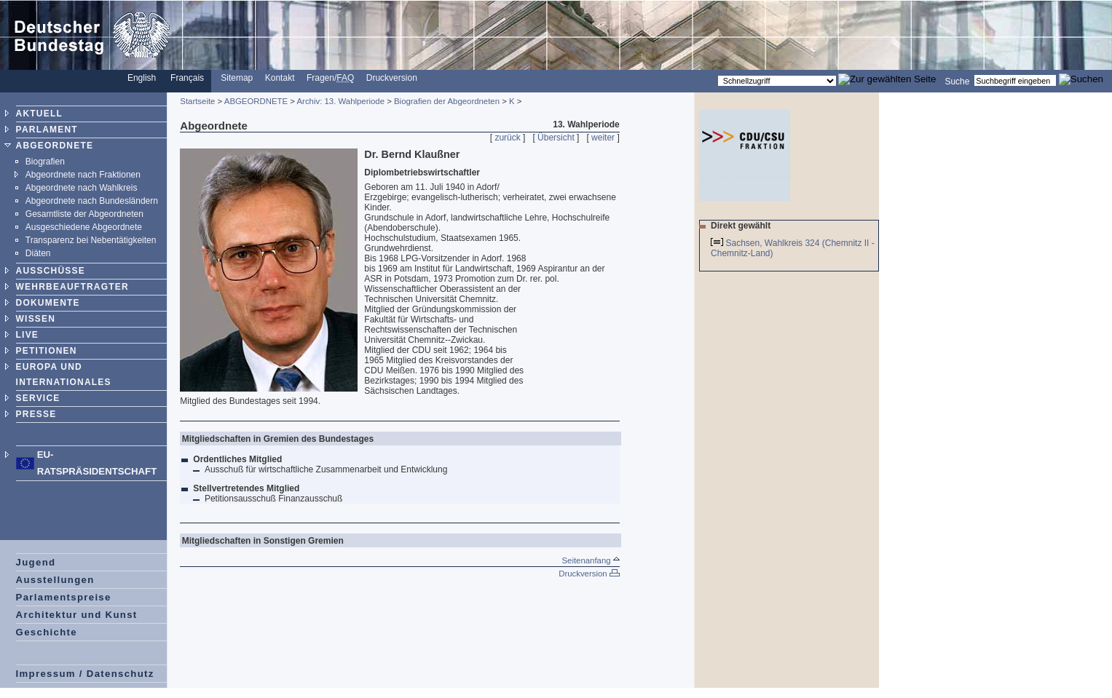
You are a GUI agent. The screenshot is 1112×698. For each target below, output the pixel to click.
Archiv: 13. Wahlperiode (341, 101)
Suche (957, 81)
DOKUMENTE (48, 303)
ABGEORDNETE (55, 145)
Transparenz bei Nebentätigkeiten (91, 240)
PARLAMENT (47, 129)
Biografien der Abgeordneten (447, 101)
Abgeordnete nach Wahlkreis (81, 188)
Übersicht (556, 137)
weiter (603, 137)
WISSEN (36, 319)
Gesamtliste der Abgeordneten (84, 214)
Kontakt (280, 78)
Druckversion (391, 78)
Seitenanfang (590, 560)
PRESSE (36, 414)
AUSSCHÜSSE (50, 271)
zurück (507, 137)
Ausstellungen (55, 579)
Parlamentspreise (63, 597)
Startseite (197, 101)
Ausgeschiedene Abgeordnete (83, 227)
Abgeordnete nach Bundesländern (91, 201)
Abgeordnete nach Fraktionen (83, 175)
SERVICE (38, 398)
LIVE (27, 335)
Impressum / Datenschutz (85, 673)
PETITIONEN (46, 351)
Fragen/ (330, 78)
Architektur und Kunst (77, 614)
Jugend (36, 562)
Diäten (38, 253)
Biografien (45, 161)
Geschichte (46, 632)
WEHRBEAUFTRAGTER (72, 287)
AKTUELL (39, 113)
